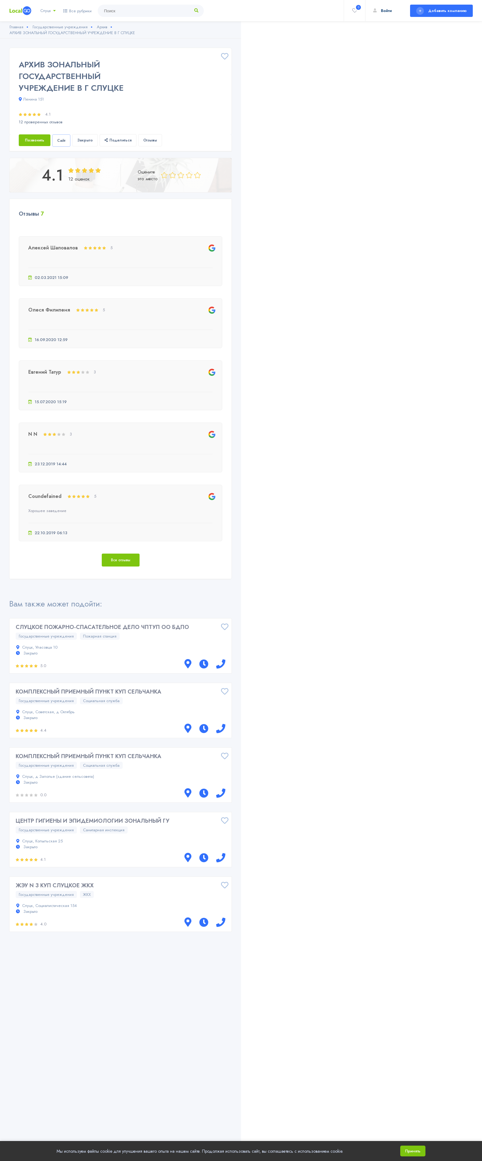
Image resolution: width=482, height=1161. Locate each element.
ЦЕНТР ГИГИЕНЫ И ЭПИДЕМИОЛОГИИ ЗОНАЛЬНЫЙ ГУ (92, 821)
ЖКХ (87, 894)
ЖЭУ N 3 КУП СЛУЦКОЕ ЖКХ (55, 885)
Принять (413, 1151)
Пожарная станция (100, 636)
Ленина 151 (31, 99)
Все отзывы (120, 560)
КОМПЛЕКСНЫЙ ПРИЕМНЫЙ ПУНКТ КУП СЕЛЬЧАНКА (88, 692)
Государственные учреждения (46, 636)
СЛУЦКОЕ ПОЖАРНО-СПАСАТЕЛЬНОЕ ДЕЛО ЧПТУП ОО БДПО (102, 627)
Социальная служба (101, 701)
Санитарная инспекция (103, 830)
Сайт (61, 140)
